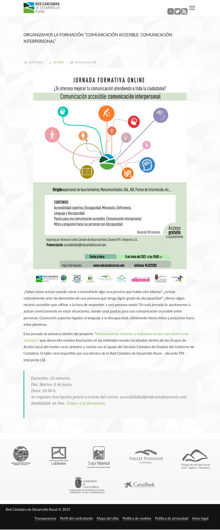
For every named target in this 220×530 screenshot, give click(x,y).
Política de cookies (137, 518)
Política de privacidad (171, 518)
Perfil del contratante (76, 518)
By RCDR (59, 62)
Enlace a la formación (86, 403)
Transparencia (45, 518)
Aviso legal (200, 518)
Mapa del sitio (108, 518)
